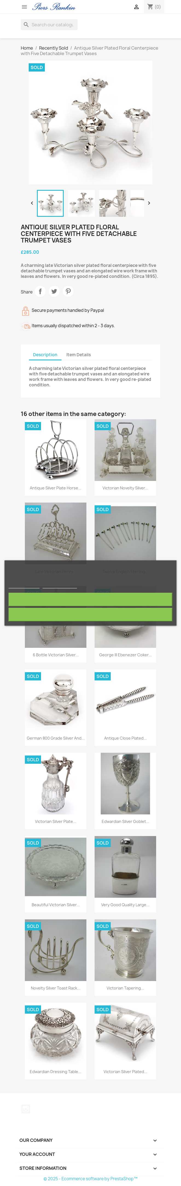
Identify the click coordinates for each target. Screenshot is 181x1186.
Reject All (90, 599)
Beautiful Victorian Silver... (56, 904)
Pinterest (68, 291)
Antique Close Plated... (125, 738)
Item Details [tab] (78, 355)
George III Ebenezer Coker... (125, 654)
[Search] (49, 24)
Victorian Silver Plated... (125, 1071)
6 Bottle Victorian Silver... (56, 654)
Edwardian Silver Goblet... (125, 821)
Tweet (54, 291)
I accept (91, 614)
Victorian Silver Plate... (55, 821)
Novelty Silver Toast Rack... (55, 988)
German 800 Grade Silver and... (56, 738)
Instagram (25, 1109)
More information (24, 585)
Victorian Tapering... (125, 988)
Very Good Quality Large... (125, 904)
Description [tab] (45, 355)
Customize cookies (59, 585)
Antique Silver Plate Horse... (55, 488)
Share (40, 291)
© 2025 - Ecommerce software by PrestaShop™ (90, 1179)
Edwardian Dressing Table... (55, 1071)
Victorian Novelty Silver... (125, 488)
